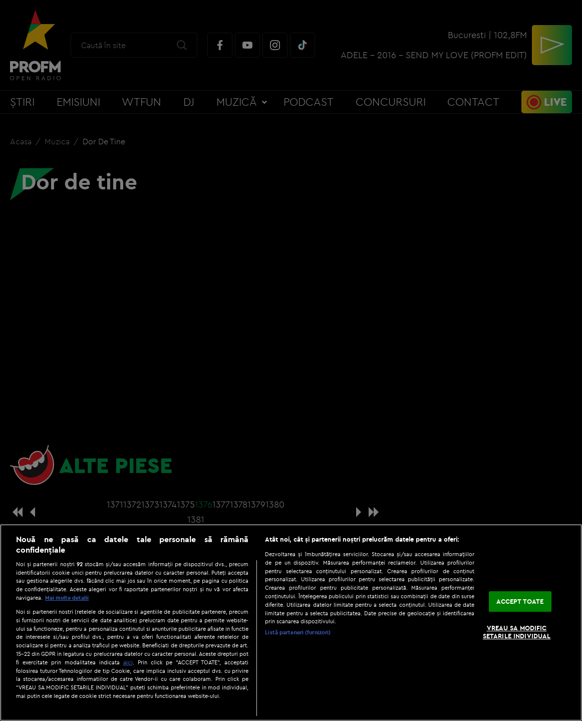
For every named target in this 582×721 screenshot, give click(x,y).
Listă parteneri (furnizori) (298, 632)
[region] (291, 622)
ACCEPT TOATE (520, 601)
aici (128, 662)
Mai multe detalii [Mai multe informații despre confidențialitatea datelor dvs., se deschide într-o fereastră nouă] (67, 597)
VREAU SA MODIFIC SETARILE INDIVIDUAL (516, 632)
